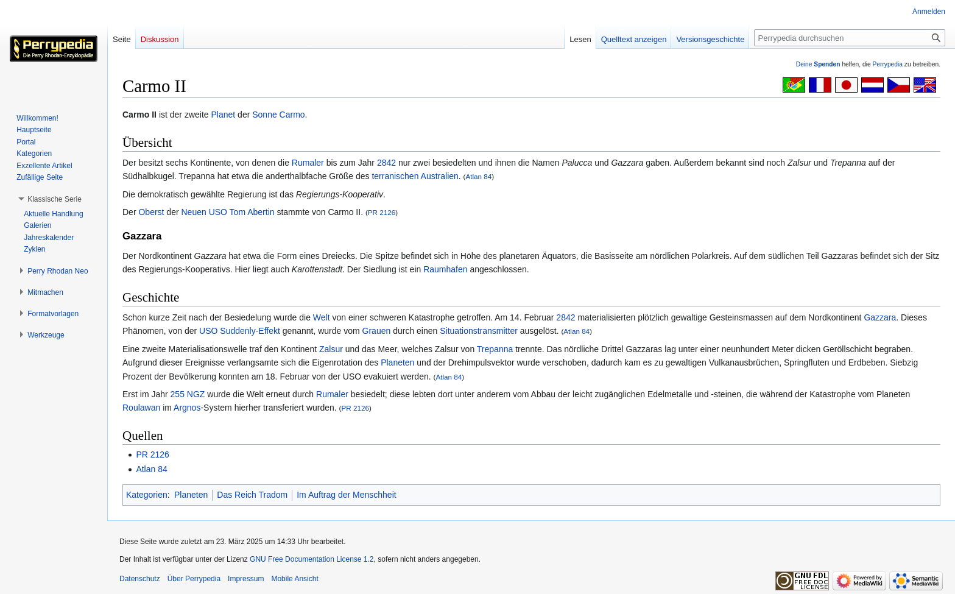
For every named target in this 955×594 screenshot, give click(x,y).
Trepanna (495, 349)
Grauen (376, 331)
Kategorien (146, 495)
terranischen (395, 176)
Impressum (246, 579)
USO (208, 331)
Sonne (264, 114)
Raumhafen (445, 269)
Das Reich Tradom (252, 495)
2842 (386, 163)
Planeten (397, 362)
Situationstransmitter (479, 331)
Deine (818, 64)
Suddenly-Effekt (250, 331)
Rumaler (308, 163)
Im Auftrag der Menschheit (346, 495)
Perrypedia (887, 64)
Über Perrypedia (193, 579)
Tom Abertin (252, 212)
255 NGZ (188, 394)
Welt (321, 317)
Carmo (292, 114)
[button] (54, 199)
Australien (440, 176)
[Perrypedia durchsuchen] (849, 37)
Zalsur (331, 349)
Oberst (151, 212)
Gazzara (880, 317)
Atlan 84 (479, 176)
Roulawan (141, 407)
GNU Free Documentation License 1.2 (311, 559)
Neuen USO (204, 212)
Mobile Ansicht (294, 579)
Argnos (187, 407)
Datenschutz (139, 579)
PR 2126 (381, 212)
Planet (223, 114)
